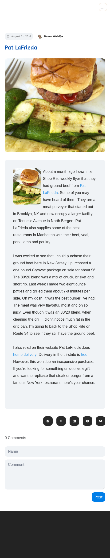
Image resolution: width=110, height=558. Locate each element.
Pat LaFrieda (21, 47)
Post (98, 497)
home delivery (25, 355)
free (84, 355)
